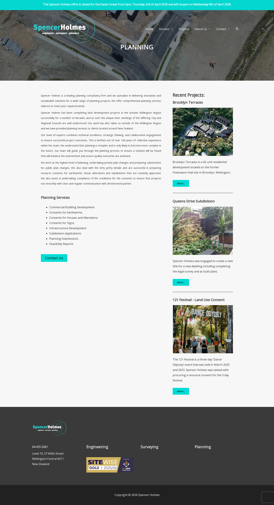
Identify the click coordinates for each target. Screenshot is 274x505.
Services (164, 29)
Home (149, 29)
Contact (221, 29)
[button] (237, 29)
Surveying (149, 446)
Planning (203, 446)
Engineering (97, 446)
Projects (184, 29)
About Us (201, 29)
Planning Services (55, 197)
